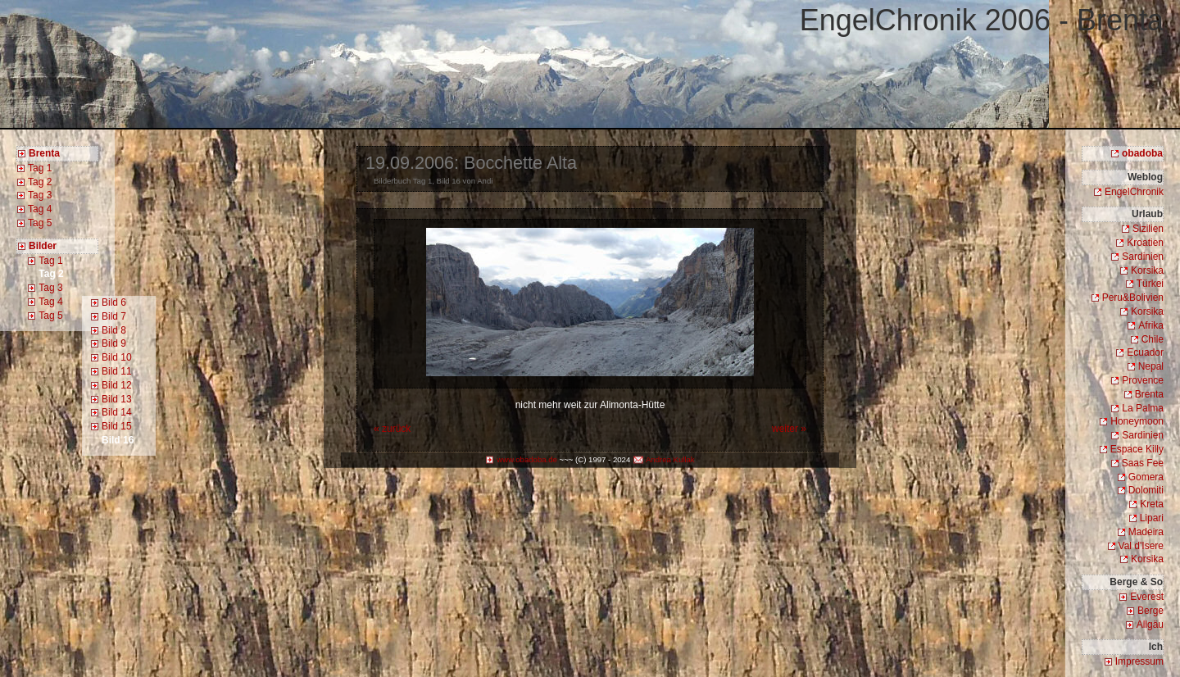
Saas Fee (1143, 463)
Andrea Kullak (670, 459)
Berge (1150, 610)
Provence (1143, 380)
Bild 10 (117, 357)
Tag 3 (40, 195)
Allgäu (1150, 624)
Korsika (1147, 270)
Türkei (1150, 283)
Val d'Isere (1141, 546)
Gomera (1146, 477)
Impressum (1139, 661)
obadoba (1142, 153)
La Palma (1143, 408)
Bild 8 (114, 330)
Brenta (1149, 394)
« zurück (392, 428)
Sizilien (1148, 228)
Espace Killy (1137, 449)
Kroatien (1145, 242)
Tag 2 (40, 182)
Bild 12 (117, 385)
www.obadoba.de (527, 459)
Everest (1147, 596)
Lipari (1152, 518)
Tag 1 (40, 168)
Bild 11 (117, 371)
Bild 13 (117, 399)
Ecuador (1145, 352)
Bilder (43, 246)
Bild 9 (114, 343)
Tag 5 (40, 223)
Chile (1152, 339)
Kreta (1152, 504)
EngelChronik (1134, 192)
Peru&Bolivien (1133, 297)
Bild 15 (117, 426)
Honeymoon (1137, 421)
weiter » (789, 428)
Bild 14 (117, 412)
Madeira (1146, 532)
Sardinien (1143, 256)
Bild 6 (114, 302)
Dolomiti (1146, 490)
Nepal (1151, 366)
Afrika (1151, 325)
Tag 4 (40, 209)
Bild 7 (114, 316)
